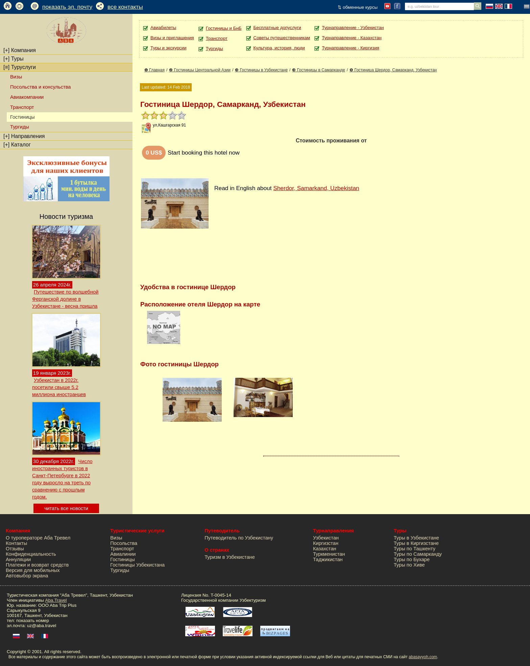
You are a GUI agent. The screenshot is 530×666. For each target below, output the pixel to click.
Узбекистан (326, 538)
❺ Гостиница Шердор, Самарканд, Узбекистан (393, 70)
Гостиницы (122, 559)
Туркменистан (329, 554)
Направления (24, 136)
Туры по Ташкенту (414, 548)
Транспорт (22, 107)
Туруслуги (19, 67)
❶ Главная (154, 70)
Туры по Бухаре (412, 559)
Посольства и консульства (40, 87)
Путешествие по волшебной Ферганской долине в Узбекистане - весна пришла (65, 299)
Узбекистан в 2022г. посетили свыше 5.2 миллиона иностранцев (59, 387)
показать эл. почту (67, 6)
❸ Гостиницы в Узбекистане (261, 70)
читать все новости (66, 508)
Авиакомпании (27, 97)
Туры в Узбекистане (416, 538)
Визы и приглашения (172, 37)
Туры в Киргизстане (416, 543)
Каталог (17, 144)
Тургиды (19, 127)
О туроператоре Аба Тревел (38, 538)
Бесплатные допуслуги (277, 27)
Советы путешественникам (282, 37)
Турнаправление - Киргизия (350, 47)
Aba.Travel (56, 600)
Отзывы (15, 548)
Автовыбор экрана (27, 575)
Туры (13, 59)
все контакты (125, 6)
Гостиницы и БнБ (224, 28)
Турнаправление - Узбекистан (353, 27)
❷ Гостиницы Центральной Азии (200, 70)
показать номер (32, 620)
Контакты (16, 543)
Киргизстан (325, 543)
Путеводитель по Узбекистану (238, 538)
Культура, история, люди (279, 47)
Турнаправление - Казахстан (352, 37)
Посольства (123, 543)
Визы (16, 76)
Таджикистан (328, 559)
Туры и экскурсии (168, 47)
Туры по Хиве (409, 565)
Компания (19, 50)
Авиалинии (123, 554)
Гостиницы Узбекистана (137, 565)
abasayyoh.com (423, 656)
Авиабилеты (163, 27)
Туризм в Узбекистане (229, 557)
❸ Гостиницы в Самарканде (318, 70)
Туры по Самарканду (418, 554)
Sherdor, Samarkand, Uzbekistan (316, 188)
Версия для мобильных (33, 570)
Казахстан (324, 548)
